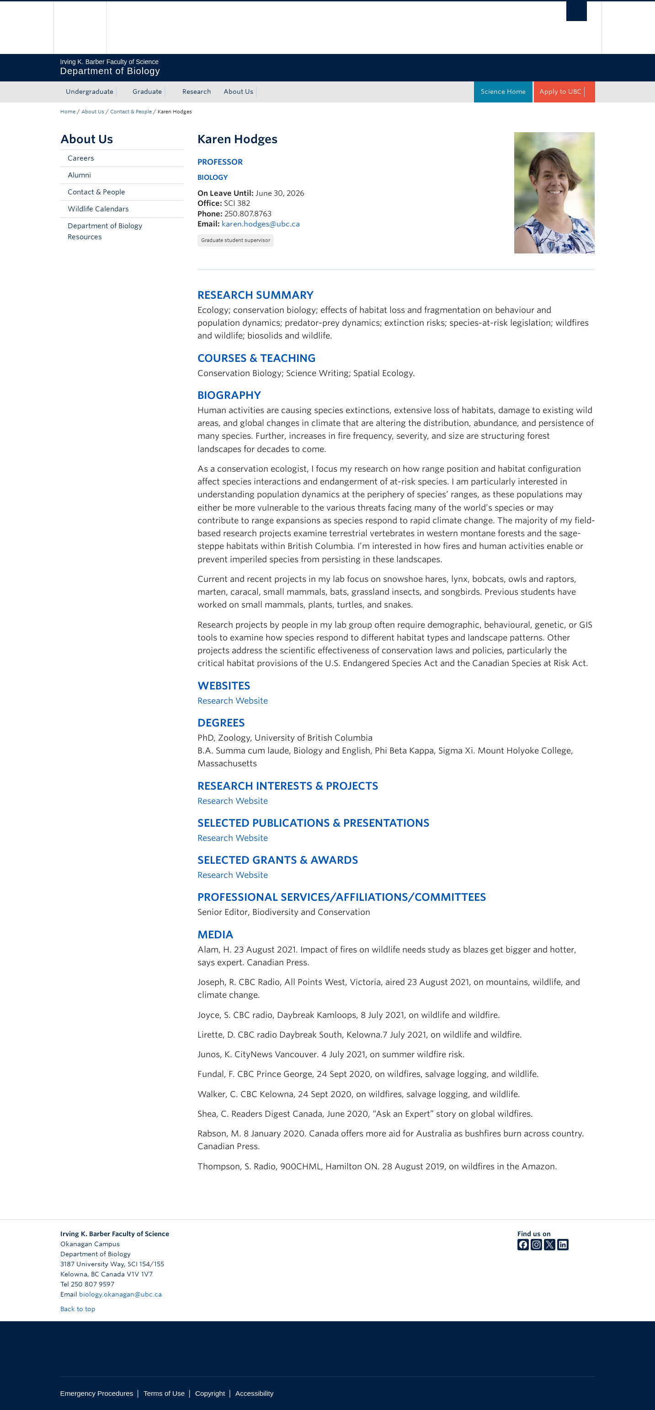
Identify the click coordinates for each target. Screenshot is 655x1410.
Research (196, 91)
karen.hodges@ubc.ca (261, 224)
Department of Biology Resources (105, 231)
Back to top (82, 1309)
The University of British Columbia (79, 27)
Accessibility (254, 1393)
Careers (81, 158)
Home (67, 111)
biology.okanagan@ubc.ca (120, 1294)
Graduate (147, 91)
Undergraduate (89, 91)
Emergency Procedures (96, 1393)
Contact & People (131, 111)
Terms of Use (164, 1393)
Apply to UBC (560, 91)
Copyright (210, 1393)
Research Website (232, 700)
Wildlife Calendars (98, 209)
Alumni (79, 175)
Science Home (503, 91)
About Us (238, 91)
